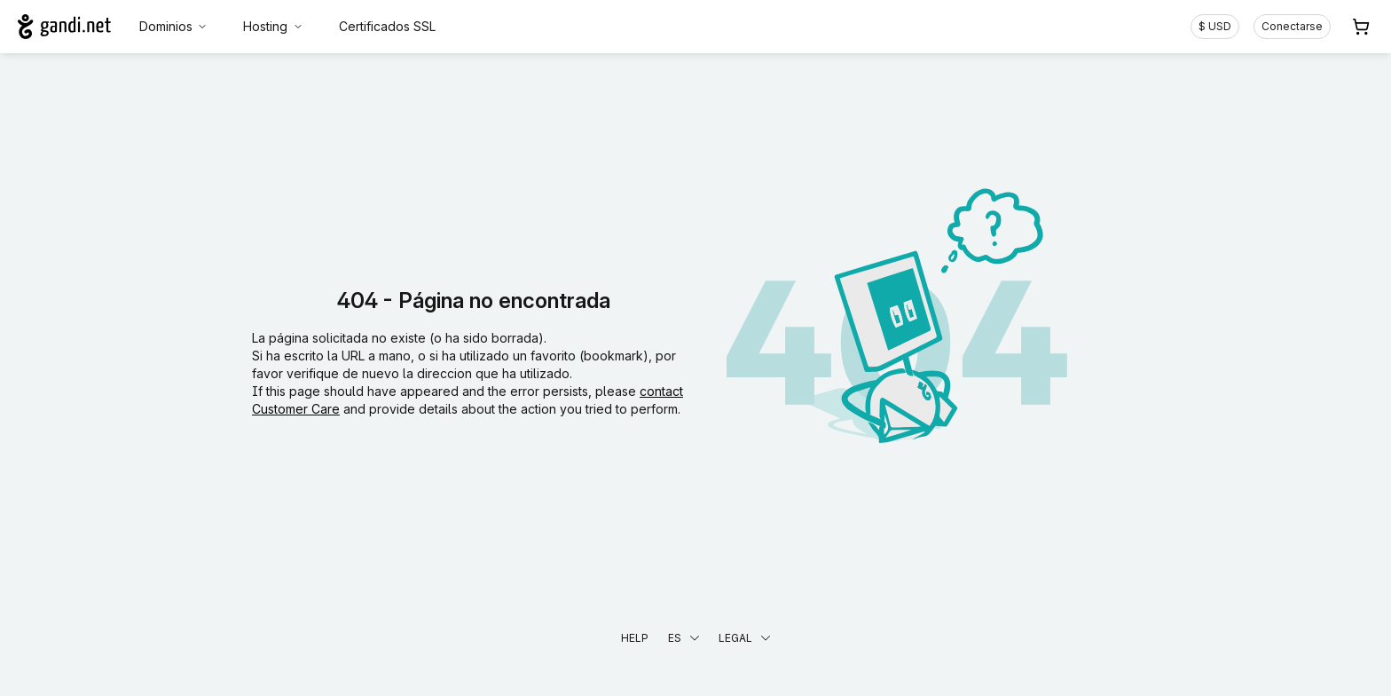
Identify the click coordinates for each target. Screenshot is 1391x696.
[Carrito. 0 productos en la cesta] (1361, 27)
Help (634, 638)
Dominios (173, 26)
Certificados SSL (387, 26)
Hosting (273, 26)
